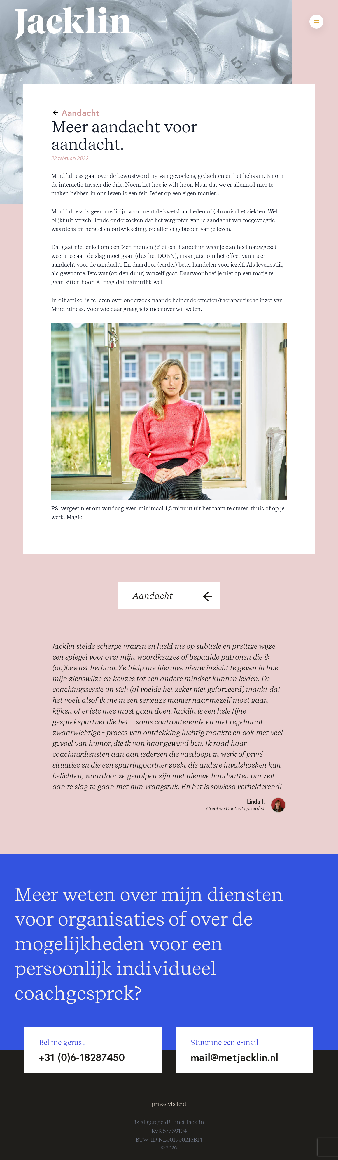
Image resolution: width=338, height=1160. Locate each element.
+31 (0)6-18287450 (82, 1057)
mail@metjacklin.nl (234, 1057)
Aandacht (80, 112)
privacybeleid (169, 1104)
